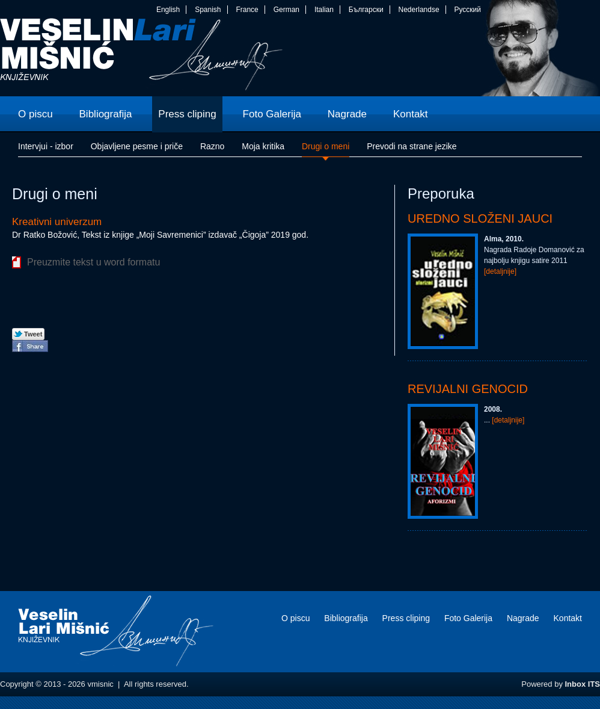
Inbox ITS (583, 684)
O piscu (295, 618)
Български (366, 9)
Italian (324, 9)
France (247, 9)
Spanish (208, 9)
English (168, 9)
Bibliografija (345, 618)
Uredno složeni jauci (480, 218)
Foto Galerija (468, 618)
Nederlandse (419, 9)
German (286, 9)
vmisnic (141, 57)
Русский (467, 9)
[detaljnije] (500, 271)
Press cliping (406, 618)
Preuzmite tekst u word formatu (93, 262)
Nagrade (523, 618)
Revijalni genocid (468, 388)
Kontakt (568, 618)
